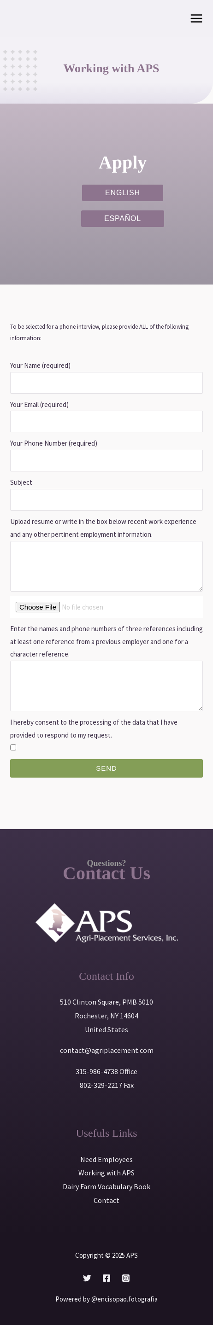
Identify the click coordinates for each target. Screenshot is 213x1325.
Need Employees (106, 1159)
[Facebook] (106, 1278)
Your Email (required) (39, 404)
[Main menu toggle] (196, 18)
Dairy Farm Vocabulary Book (106, 1186)
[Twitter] (87, 1278)
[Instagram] (126, 1278)
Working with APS (106, 1172)
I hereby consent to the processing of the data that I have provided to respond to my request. (94, 728)
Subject (21, 482)
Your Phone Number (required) (53, 443)
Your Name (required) (40, 365)
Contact (106, 1200)
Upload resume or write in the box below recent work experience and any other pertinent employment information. (103, 528)
